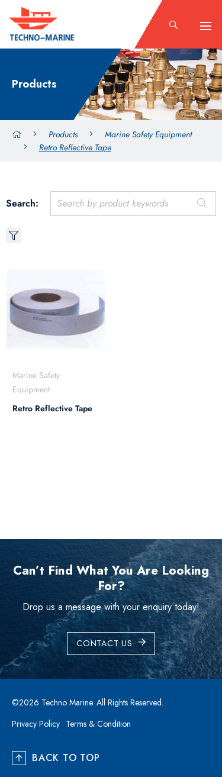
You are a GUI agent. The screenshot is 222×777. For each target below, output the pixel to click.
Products (63, 134)
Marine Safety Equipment (148, 134)
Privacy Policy (36, 724)
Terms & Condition (98, 724)
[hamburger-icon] (205, 26)
